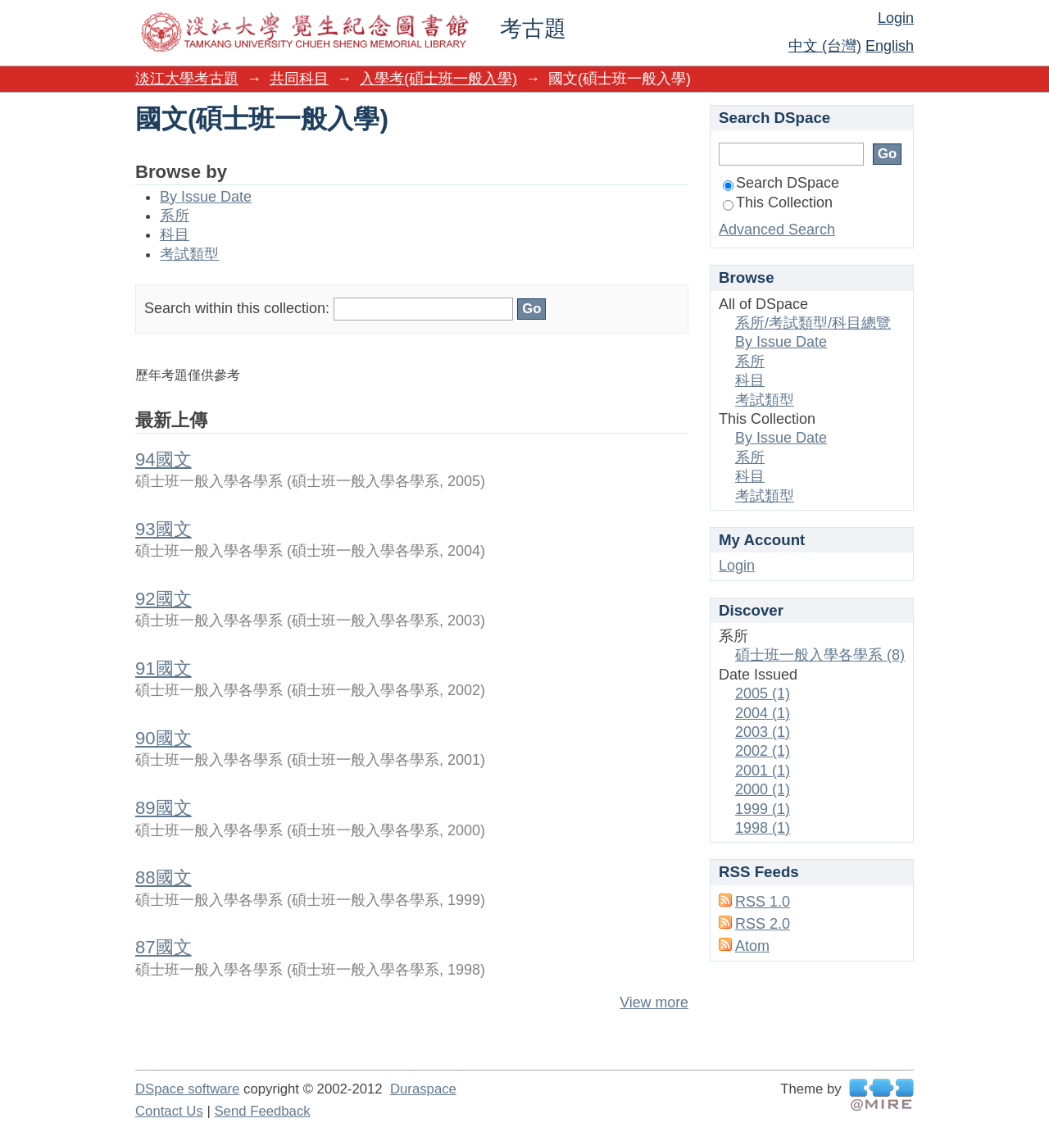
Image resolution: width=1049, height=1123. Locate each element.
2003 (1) (762, 732)
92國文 (163, 599)
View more (654, 1002)
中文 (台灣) (824, 46)
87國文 (163, 947)
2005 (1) (762, 693)
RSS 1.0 (762, 901)
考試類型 (189, 254)
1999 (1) (762, 809)
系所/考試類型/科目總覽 (813, 323)
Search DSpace (781, 183)
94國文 (163, 459)
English (889, 46)
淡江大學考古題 (186, 78)
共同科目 (299, 78)
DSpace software (187, 1089)
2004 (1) (762, 713)
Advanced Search (777, 229)
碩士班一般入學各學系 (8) (820, 655)
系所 (174, 215)
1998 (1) (762, 828)
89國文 (163, 808)
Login (896, 18)
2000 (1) (762, 789)
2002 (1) (762, 751)
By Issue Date (206, 197)
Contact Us (169, 1111)
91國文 (163, 668)
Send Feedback (262, 1111)
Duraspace (423, 1089)
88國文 (163, 877)
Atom (752, 946)
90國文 (163, 738)
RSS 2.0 (762, 924)
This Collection (778, 202)
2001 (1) (762, 770)
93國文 (163, 529)
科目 (174, 234)
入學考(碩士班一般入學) (438, 78)
